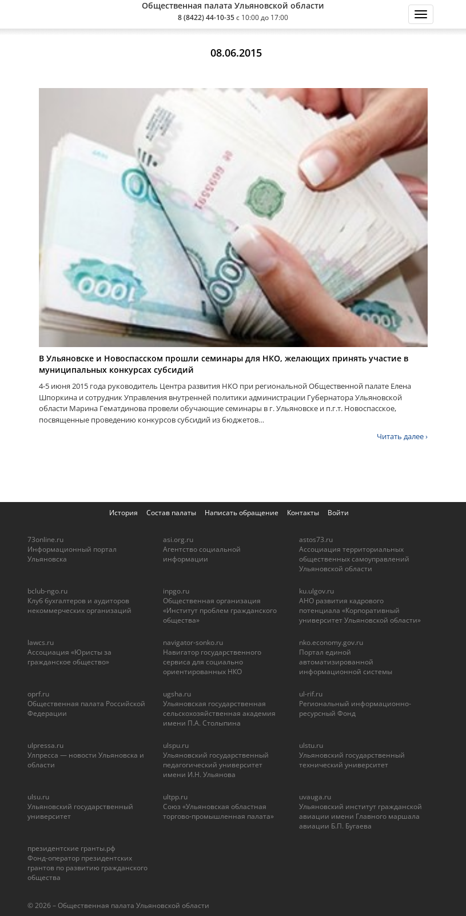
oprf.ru (38, 694)
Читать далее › (402, 436)
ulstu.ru (311, 745)
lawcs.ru (40, 642)
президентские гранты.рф (71, 848)
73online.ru (45, 539)
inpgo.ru (176, 591)
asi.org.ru (178, 539)
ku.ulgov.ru (316, 591)
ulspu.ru (176, 745)
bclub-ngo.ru (47, 591)
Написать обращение (241, 512)
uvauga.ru (315, 797)
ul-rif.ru (310, 694)
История (123, 512)
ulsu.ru (38, 797)
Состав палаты (171, 512)
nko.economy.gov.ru (331, 642)
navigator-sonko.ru (193, 642)
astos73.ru (316, 539)
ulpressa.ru (45, 745)
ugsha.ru (177, 694)
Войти (338, 512)
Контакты (303, 512)
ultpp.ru (175, 797)
